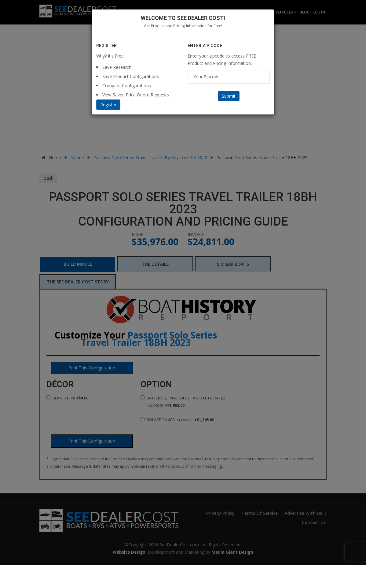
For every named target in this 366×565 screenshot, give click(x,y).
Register (108, 104)
